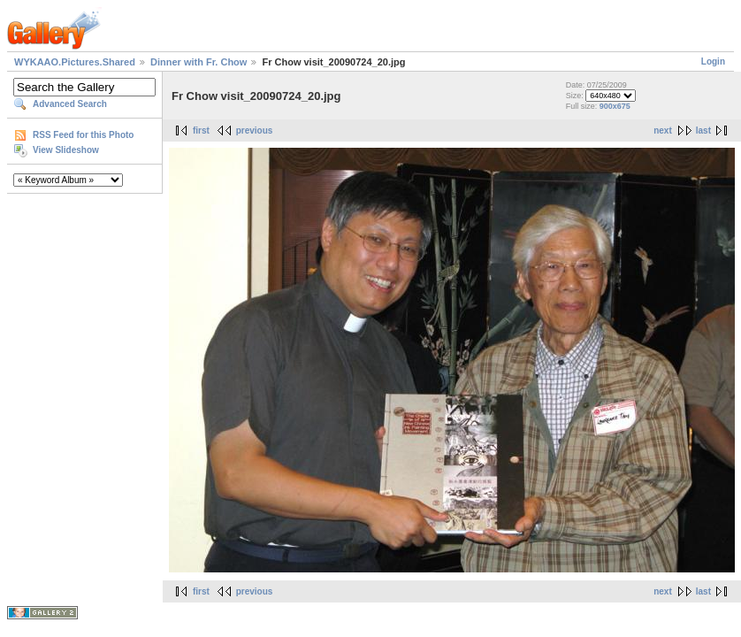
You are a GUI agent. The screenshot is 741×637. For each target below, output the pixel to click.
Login (713, 61)
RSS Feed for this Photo (83, 135)
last (703, 130)
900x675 (615, 106)
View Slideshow (66, 150)
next (662, 130)
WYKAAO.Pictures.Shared (74, 62)
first (201, 130)
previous (254, 130)
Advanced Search (70, 104)
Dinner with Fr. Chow (198, 62)
